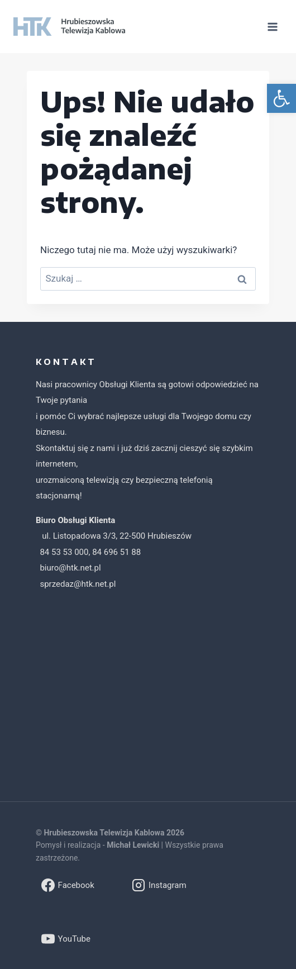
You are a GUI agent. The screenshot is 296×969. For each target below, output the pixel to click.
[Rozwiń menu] (272, 26)
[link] (281, 98)
